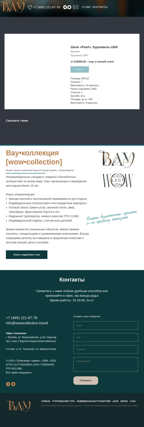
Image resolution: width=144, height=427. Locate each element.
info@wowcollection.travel (27, 323)
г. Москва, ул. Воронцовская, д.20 (25, 337)
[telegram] (8, 384)
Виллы (124, 401)
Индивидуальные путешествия (94, 401)
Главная (45, 401)
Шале (116, 401)
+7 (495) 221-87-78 (46, 7)
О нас (86, 7)
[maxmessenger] (13, 384)
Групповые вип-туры (63, 401)
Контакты (100, 7)
